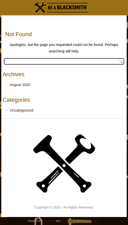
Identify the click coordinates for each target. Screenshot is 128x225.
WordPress (48, 221)
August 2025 (20, 85)
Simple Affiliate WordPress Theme (80, 221)
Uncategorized (21, 110)
